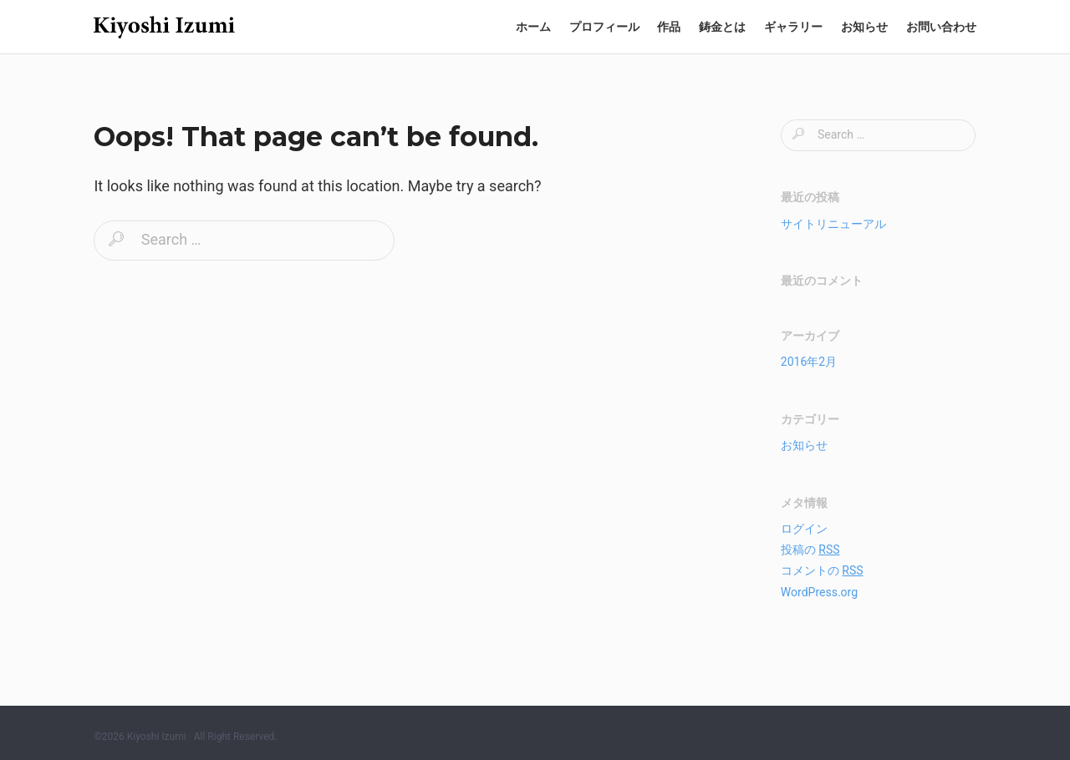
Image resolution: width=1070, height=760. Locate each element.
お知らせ (864, 26)
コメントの (822, 570)
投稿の (810, 549)
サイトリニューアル (833, 224)
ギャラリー (793, 26)
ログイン (804, 528)
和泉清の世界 (164, 27)
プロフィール (604, 26)
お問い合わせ (941, 26)
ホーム (533, 26)
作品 (668, 26)
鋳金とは (722, 26)
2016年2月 (809, 361)
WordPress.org (819, 592)
